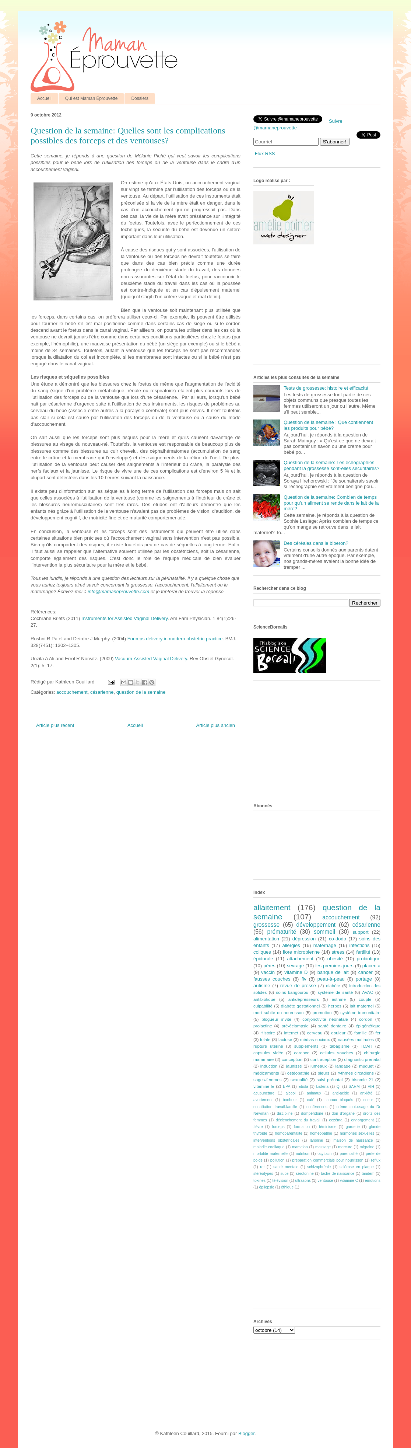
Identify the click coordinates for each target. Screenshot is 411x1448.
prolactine (262, 1025)
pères (269, 965)
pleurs (323, 1073)
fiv (304, 979)
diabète (333, 985)
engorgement (362, 1120)
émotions (372, 1181)
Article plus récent (55, 725)
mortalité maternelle (270, 1154)
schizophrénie (319, 1167)
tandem (368, 1174)
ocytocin (324, 1154)
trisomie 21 (362, 1079)
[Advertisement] (308, 311)
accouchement (72, 692)
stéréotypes (263, 1174)
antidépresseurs (303, 999)
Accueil (44, 98)
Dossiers (139, 98)
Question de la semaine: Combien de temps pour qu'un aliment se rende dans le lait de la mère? (331, 502)
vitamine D (296, 972)
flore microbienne (301, 952)
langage (343, 1066)
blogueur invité (276, 1019)
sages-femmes (267, 1079)
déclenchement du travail (298, 1120)
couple (365, 999)
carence (302, 1052)
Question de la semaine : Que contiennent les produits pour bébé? (328, 425)
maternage (324, 945)
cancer (365, 972)
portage (364, 979)
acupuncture (263, 1093)
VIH (371, 1087)
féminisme (327, 1127)
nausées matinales (356, 1039)
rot (262, 1167)
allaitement (272, 907)
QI (339, 1087)
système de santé (335, 992)
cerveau (315, 1032)
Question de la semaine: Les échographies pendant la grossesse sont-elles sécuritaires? (331, 465)
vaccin (268, 972)
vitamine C (349, 1181)
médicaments (266, 1073)
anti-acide (341, 1093)
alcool (291, 1093)
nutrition (302, 1154)
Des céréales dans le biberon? (316, 543)
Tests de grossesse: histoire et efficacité (326, 388)
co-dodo (337, 938)
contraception (323, 1059)
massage (323, 1147)
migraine (367, 1147)
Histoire (267, 1032)
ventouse (325, 1181)
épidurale (263, 958)
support (360, 932)
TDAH (366, 1046)
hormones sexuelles (357, 1133)
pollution (277, 1160)
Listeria (322, 1087)
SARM (354, 1087)
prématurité (281, 932)
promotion (321, 1012)
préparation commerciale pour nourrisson (327, 1160)
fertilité (363, 952)
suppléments (306, 1046)
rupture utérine (268, 1046)
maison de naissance (353, 1140)
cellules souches (336, 1052)
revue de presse (298, 985)
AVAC (367, 992)
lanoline (316, 1140)
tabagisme (339, 1046)
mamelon (300, 1147)
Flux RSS (265, 153)
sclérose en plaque (357, 1167)
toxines (259, 1181)
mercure (345, 1147)
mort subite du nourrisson (278, 1012)
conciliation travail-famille (275, 1107)
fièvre (258, 1127)
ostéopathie (298, 1073)
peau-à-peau (331, 979)
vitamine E (263, 1086)
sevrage (295, 965)
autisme (261, 985)
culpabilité (263, 1005)
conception (292, 1059)
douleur (338, 1032)
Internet (291, 1032)
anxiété (366, 1093)
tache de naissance (338, 1174)
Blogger (246, 1433)
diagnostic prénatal (362, 1059)
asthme (339, 999)
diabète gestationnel (300, 1005)
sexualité (299, 1079)
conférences (316, 1107)
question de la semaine (141, 692)
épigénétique (368, 1025)
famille (360, 1032)
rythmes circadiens (356, 1073)
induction (269, 1066)
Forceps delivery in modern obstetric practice (175, 638)
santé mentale (285, 1167)
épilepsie (266, 1187)
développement (316, 925)
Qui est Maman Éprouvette (91, 98)
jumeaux (318, 1066)
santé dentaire (332, 1025)
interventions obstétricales (276, 1140)
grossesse (266, 925)
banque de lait (333, 972)
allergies (291, 945)
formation (302, 1127)
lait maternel (362, 1005)
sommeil (324, 932)
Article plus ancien (215, 725)
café (311, 1100)
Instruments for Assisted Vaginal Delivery (124, 618)
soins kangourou (292, 992)
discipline (285, 1113)
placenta (371, 965)
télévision (280, 1181)
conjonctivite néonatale (325, 1019)
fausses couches (271, 979)
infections (359, 945)
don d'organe (343, 1113)
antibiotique (264, 999)
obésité (335, 958)
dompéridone (312, 1113)
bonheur (290, 1100)
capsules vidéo (268, 1052)
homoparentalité (288, 1133)
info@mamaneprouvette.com (118, 591)
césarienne (102, 692)
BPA (286, 1087)
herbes (334, 1005)
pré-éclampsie (294, 1025)
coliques (262, 952)
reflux (375, 1160)
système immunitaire (360, 1012)
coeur (368, 1100)
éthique (287, 1187)
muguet (366, 1066)
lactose (285, 1039)
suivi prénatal (330, 1079)
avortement (263, 1100)
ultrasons (302, 1181)
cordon (365, 1019)
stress (337, 952)
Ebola (303, 1087)
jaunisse (294, 1066)
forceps (278, 1127)
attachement (300, 958)
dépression (304, 938)
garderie (353, 1127)
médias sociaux (315, 1039)
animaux (314, 1093)
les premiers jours (334, 965)
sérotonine (305, 1174)
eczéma (335, 1120)
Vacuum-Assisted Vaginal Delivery (151, 658)
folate (265, 1039)
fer (378, 1032)
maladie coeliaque (269, 1147)
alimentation (266, 938)
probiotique (368, 958)
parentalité (349, 1154)
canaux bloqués (338, 1100)
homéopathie (321, 1133)
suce (284, 1174)
